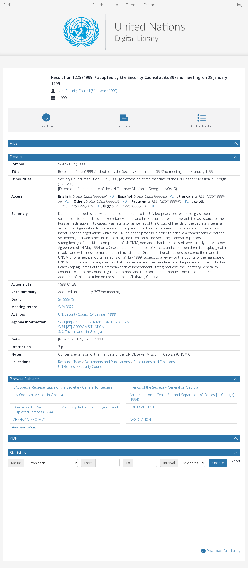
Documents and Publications (107, 361)
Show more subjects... (24, 427)
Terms (131, 4)
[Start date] (107, 463)
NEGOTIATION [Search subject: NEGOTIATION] (140, 419)
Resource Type (69, 361)
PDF (112, 196)
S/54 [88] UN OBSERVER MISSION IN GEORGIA (93, 322)
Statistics (18, 452)
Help (114, 4)
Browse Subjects (25, 378)
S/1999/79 (66, 299)
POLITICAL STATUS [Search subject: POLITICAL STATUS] (143, 407)
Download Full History (220, 550)
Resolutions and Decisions (154, 361)
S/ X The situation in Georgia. (80, 331)
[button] (124, 119)
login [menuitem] (240, 4)
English (9, 4)
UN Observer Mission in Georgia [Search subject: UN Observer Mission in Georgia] (38, 394)
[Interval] (191, 463)
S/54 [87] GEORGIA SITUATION (81, 326)
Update (218, 462)
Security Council (91, 366)
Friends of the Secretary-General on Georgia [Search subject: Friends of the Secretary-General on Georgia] (164, 387)
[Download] (46, 119)
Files (14, 143)
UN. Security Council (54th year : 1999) (88, 90)
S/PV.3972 (66, 307)
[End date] (145, 463)
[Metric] (51, 463)
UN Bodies (66, 366)
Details (16, 157)
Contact (149, 4)
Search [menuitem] (98, 4)
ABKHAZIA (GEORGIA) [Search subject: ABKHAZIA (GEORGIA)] (29, 419)
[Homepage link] (124, 30)
